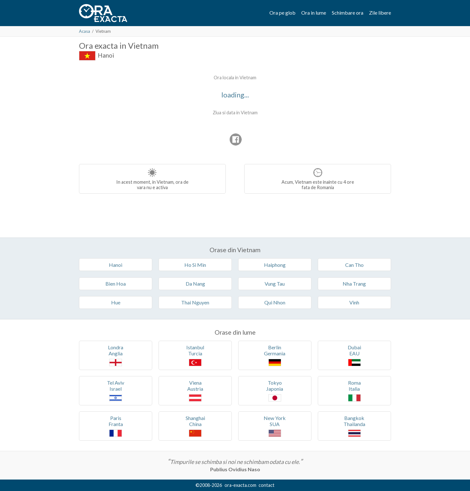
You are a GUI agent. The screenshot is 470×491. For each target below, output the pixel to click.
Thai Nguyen (195, 302)
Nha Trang (354, 284)
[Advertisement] (132, 111)
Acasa (84, 31)
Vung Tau (275, 284)
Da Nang (195, 284)
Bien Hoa (115, 284)
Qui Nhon (274, 302)
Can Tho (354, 265)
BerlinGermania (274, 355)
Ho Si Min (195, 265)
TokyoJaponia (274, 391)
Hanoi (106, 55)
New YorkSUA (275, 426)
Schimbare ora (347, 13)
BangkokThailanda (354, 426)
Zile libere (380, 13)
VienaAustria (195, 391)
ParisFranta (116, 426)
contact (266, 485)
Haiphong (275, 265)
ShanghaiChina (195, 426)
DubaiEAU (354, 355)
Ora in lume (313, 13)
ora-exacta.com (240, 485)
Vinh (354, 302)
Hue (115, 302)
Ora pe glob (282, 13)
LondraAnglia (115, 355)
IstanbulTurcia (195, 355)
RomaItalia (354, 391)
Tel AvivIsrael (115, 391)
